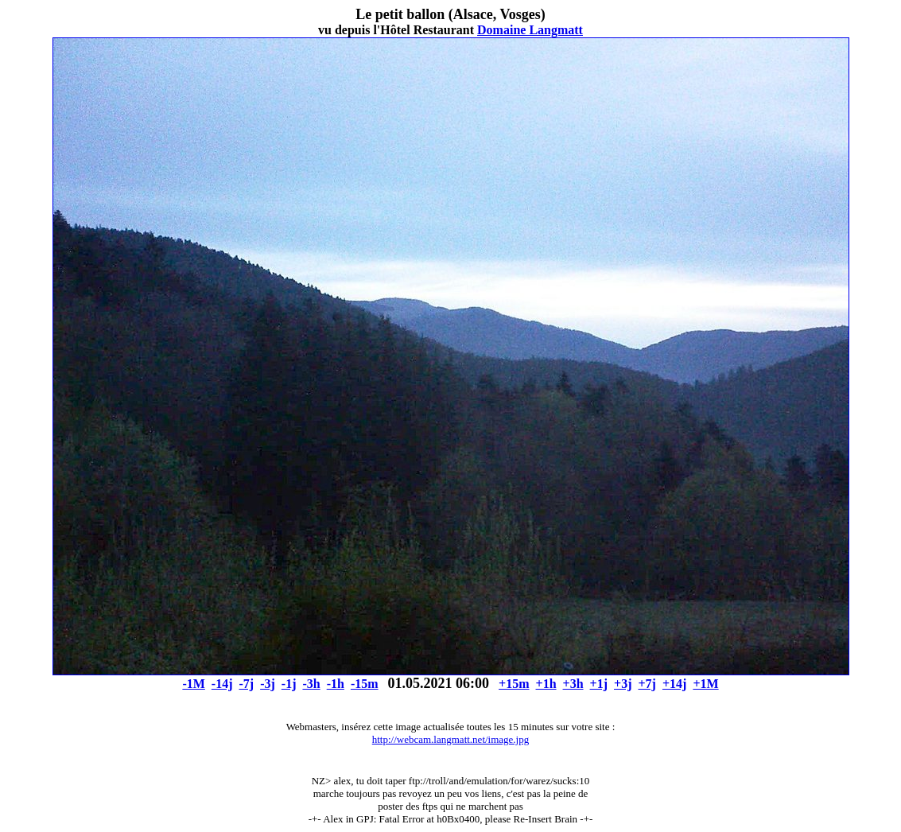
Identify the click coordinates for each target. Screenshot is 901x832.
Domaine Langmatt (530, 30)
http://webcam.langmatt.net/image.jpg (450, 739)
